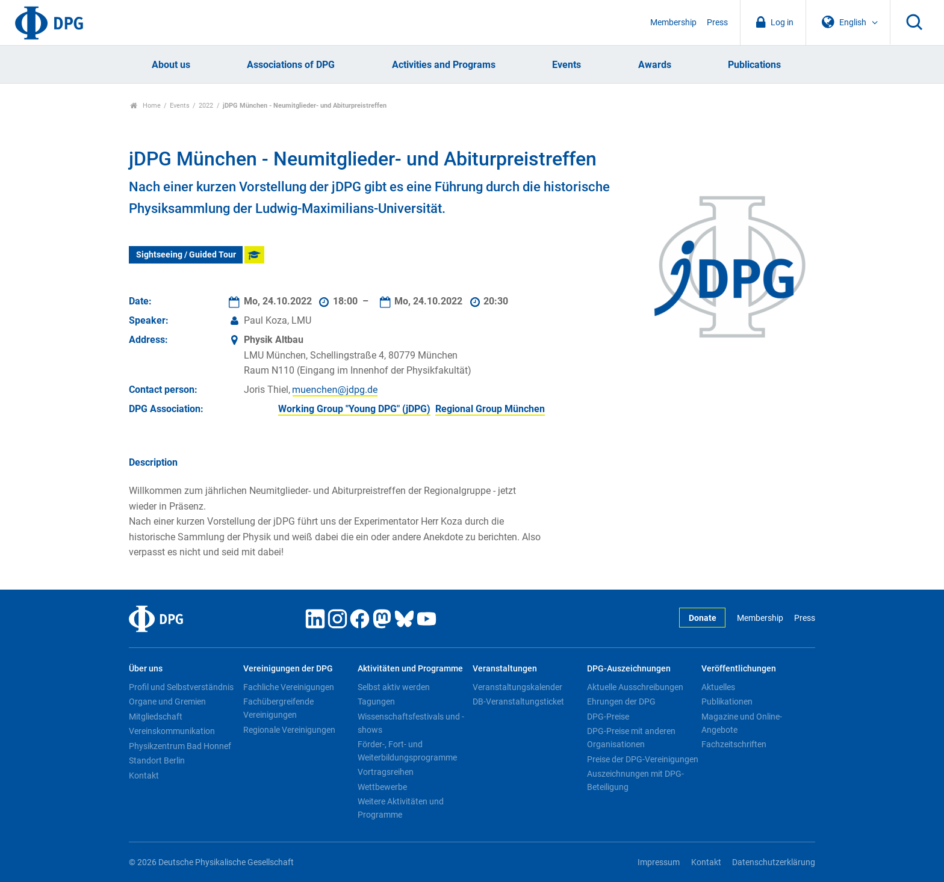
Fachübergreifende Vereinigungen (278, 708)
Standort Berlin (157, 760)
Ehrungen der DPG (621, 701)
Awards (654, 64)
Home (145, 105)
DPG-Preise (608, 716)
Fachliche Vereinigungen (288, 687)
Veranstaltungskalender (517, 687)
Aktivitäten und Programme (410, 669)
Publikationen (727, 701)
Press (717, 22)
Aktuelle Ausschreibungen (635, 687)
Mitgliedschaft (155, 716)
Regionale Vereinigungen (289, 730)
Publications (754, 64)
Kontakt (144, 775)
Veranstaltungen (505, 669)
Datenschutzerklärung (773, 862)
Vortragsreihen (386, 772)
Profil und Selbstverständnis (181, 687)
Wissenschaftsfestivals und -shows (411, 723)
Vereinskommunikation (172, 731)
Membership (673, 22)
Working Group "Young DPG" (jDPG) (354, 409)
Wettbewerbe (382, 787)
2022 (206, 105)
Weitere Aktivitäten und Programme (401, 808)
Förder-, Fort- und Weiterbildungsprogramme (407, 750)
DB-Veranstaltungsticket (518, 701)
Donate (702, 618)
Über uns (146, 669)
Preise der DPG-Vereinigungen (642, 759)
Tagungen (376, 701)
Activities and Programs (443, 64)
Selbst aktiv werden (394, 687)
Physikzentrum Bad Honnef (180, 746)
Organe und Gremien (167, 701)
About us (171, 64)
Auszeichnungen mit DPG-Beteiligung (635, 780)
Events (566, 64)
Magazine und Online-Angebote (741, 723)
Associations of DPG (291, 64)
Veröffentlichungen (738, 669)
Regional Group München (490, 409)
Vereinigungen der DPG (288, 669)
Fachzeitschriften (733, 744)
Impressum (659, 862)
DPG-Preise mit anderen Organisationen (631, 737)
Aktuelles (718, 687)
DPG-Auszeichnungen (629, 669)
